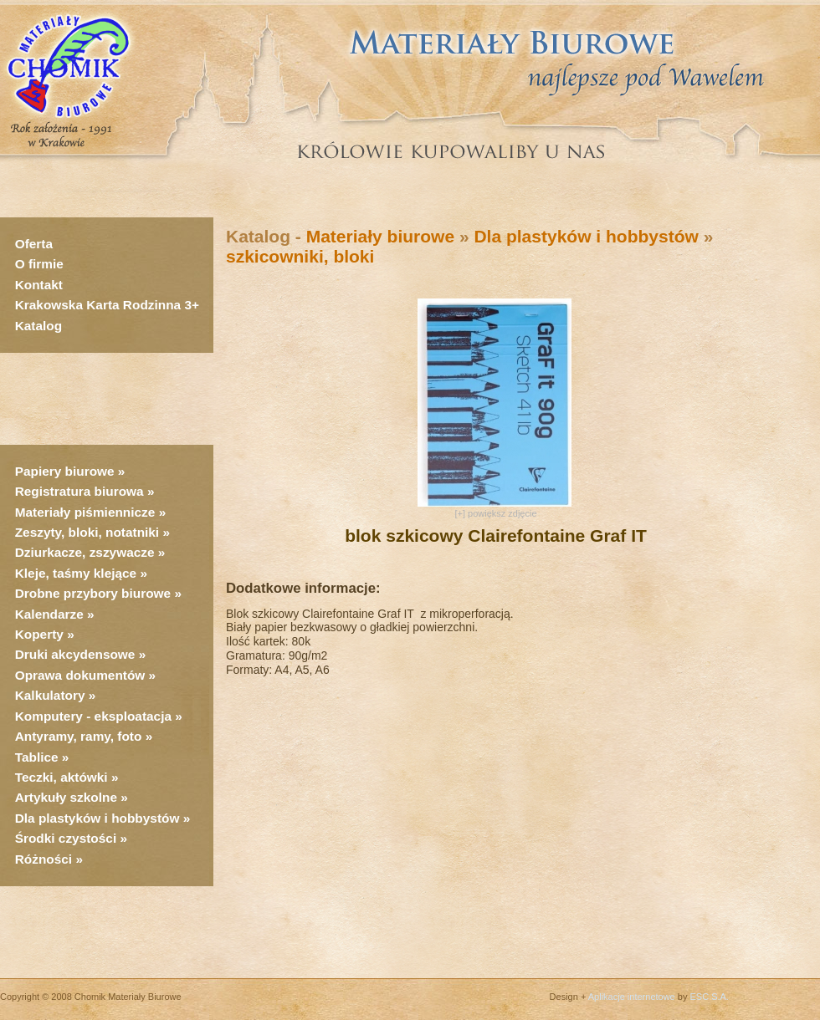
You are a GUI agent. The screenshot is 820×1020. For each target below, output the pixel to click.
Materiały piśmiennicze (87, 512)
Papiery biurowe (65, 471)
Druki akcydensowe (75, 654)
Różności (43, 859)
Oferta (34, 244)
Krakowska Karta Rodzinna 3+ (107, 305)
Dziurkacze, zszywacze (86, 552)
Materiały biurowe (380, 236)
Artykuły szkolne (66, 797)
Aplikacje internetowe (631, 997)
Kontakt (39, 285)
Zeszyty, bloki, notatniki (87, 532)
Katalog (38, 326)
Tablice (37, 757)
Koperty (41, 634)
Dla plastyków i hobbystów (97, 818)
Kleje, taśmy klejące (75, 573)
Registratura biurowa (79, 491)
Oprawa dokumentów (80, 675)
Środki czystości (65, 838)
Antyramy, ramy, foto (78, 736)
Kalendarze (51, 614)
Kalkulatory (50, 695)
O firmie (39, 264)
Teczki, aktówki (61, 777)
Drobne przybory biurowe (93, 593)
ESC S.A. (708, 997)
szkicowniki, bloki (300, 256)
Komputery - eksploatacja (93, 716)
